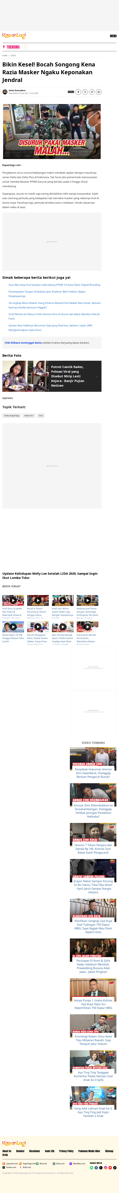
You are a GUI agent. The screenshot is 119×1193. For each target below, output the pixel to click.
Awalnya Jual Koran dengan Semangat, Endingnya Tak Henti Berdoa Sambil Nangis (87, 615)
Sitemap (109, 1151)
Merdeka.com (77, 1163)
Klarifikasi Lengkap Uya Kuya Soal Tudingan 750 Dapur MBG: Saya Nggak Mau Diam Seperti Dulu (93, 926)
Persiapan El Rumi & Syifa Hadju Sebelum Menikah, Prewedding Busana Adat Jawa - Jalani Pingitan (93, 966)
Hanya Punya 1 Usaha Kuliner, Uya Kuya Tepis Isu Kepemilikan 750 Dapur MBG (93, 1004)
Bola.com (58, 1163)
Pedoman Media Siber (89, 1151)
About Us (6, 1151)
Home (4, 55)
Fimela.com (9, 1167)
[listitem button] (92, 92)
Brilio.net (25, 1167)
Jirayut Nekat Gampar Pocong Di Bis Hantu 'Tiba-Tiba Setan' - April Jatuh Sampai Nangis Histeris (93, 886)
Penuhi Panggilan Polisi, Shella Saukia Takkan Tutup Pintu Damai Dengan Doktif (37, 641)
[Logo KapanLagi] (14, 35)
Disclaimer (34, 1151)
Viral (41, 415)
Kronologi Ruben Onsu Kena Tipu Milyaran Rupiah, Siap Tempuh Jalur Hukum (93, 1040)
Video (13, 55)
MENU (113, 36)
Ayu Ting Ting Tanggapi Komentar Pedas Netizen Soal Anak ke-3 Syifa (93, 1076)
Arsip (5, 1155)
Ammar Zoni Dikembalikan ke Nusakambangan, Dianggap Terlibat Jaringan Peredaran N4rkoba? (93, 810)
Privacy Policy (66, 1151)
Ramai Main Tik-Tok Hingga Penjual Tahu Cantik (13, 638)
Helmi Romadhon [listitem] (17, 90)
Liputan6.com (10, 1163)
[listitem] (25, 47)
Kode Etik (49, 1151)
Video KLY (28, 415)
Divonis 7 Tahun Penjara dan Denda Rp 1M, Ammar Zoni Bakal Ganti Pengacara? (93, 848)
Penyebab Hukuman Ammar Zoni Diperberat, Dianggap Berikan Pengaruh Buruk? (93, 773)
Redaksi (20, 1151)
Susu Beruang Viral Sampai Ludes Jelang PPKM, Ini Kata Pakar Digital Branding (54, 284)
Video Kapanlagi (11, 415)
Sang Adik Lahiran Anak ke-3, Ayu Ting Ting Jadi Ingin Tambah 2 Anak (93, 1112)
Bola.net (41, 1163)
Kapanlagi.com (27, 1163)
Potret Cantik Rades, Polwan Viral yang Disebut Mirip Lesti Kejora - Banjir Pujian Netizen (67, 376)
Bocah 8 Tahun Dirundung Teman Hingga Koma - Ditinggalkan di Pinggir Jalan (36, 615)
